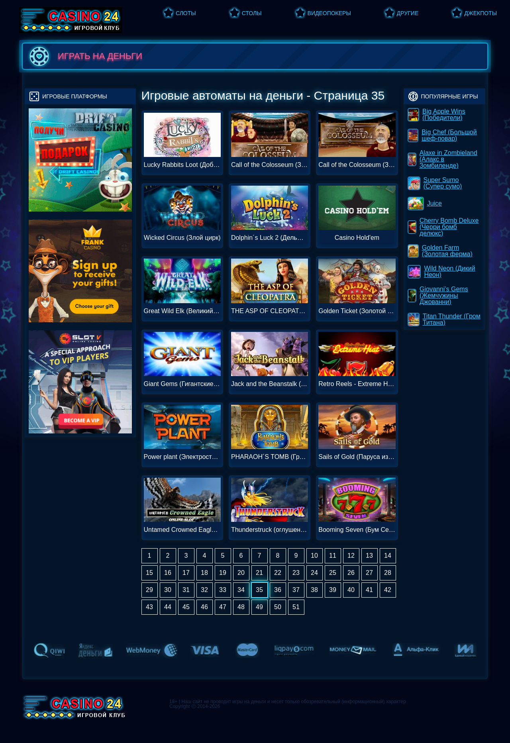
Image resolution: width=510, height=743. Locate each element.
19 (222, 572)
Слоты (186, 13)
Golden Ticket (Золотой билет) (356, 311)
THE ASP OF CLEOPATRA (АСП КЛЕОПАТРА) (269, 311)
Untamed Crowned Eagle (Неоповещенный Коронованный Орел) (182, 530)
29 (149, 589)
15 (149, 572)
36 (277, 589)
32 (204, 589)
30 (167, 589)
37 (296, 589)
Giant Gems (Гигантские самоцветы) (182, 384)
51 (296, 607)
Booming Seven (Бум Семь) (356, 530)
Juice (425, 204)
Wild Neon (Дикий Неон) (441, 271)
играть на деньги (84, 56)
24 (314, 572)
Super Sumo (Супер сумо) (435, 183)
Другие (407, 13)
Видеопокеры (329, 13)
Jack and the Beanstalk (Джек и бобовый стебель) (269, 384)
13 (369, 555)
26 (351, 572)
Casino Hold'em (357, 238)
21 (259, 572)
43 (149, 607)
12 (351, 555)
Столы (252, 13)
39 (332, 589)
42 (387, 589)
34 (241, 589)
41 (369, 589)
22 (277, 572)
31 (186, 589)
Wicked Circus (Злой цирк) (182, 238)
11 (332, 555)
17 (186, 572)
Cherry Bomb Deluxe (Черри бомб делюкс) (443, 227)
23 (296, 572)
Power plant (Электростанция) (182, 457)
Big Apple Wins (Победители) (436, 114)
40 (351, 589)
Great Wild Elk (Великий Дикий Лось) (182, 311)
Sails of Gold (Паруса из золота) (356, 457)
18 (204, 572)
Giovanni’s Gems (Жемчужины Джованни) (438, 295)
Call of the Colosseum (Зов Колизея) (269, 165)
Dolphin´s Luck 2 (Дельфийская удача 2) (269, 238)
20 (241, 572)
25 (332, 572)
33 (222, 589)
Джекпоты (480, 13)
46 (204, 607)
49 (259, 607)
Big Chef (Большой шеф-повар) (442, 135)
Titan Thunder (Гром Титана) (444, 319)
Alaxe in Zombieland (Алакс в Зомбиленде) (442, 159)
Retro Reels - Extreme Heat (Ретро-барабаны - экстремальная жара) (356, 384)
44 (167, 607)
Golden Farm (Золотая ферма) (440, 250)
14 (387, 555)
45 (186, 607)
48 (241, 607)
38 (314, 589)
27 (369, 572)
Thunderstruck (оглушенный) (269, 530)
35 (259, 589)
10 (314, 555)
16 (167, 572)
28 (387, 572)
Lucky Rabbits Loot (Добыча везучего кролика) (182, 165)
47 (222, 607)
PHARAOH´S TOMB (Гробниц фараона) (269, 457)
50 (277, 607)
